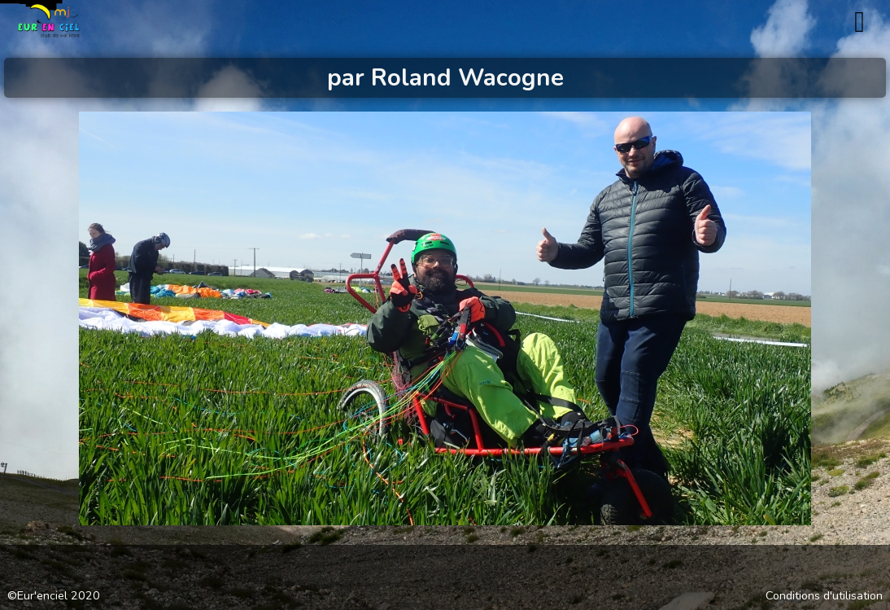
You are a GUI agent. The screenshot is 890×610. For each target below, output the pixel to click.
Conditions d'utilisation (824, 596)
